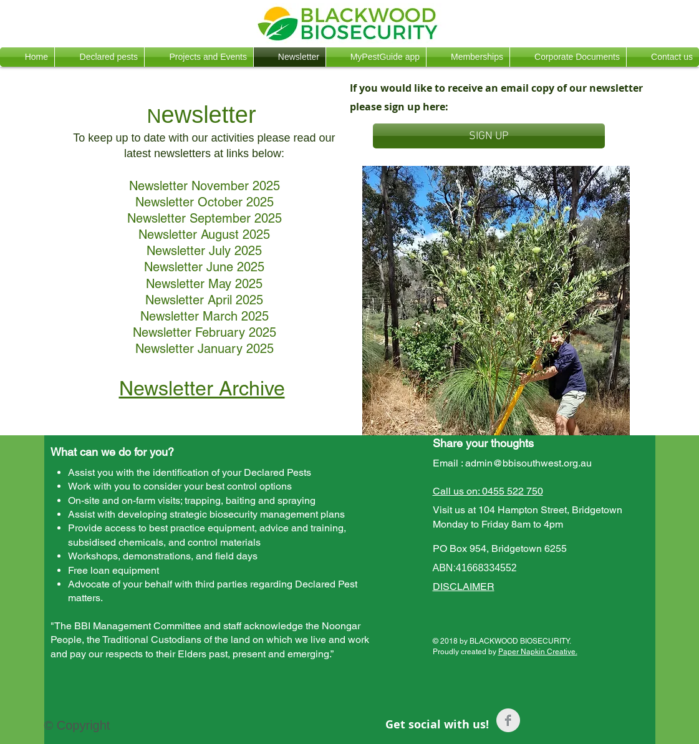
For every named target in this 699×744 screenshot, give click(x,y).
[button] (99, 57)
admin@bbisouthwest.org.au (528, 463)
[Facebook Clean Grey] (508, 720)
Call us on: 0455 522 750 (488, 491)
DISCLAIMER (463, 586)
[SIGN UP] (489, 135)
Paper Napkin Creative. (537, 651)
